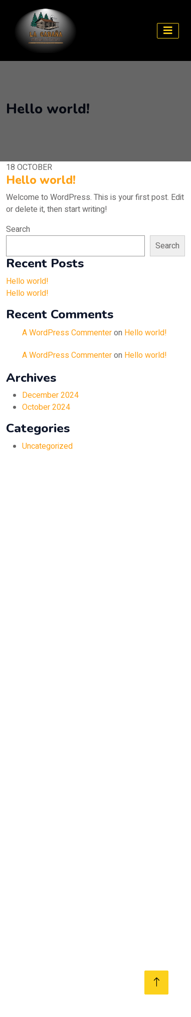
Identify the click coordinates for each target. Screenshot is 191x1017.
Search (18, 229)
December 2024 (50, 395)
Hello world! (41, 180)
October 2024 (46, 407)
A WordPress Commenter (67, 333)
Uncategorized (47, 446)
